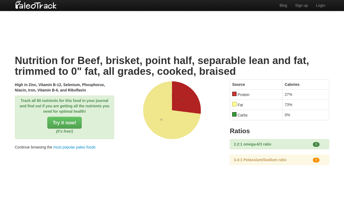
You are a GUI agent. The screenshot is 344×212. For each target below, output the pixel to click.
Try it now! (64, 122)
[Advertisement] (172, 28)
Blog (283, 5)
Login (320, 5)
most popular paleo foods (74, 147)
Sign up (301, 5)
